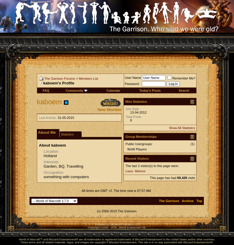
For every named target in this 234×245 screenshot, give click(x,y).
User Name (133, 77)
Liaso (129, 171)
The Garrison (169, 201)
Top (199, 201)
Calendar (113, 90)
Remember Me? (181, 78)
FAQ (46, 90)
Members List (88, 78)
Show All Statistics (182, 128)
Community (77, 90)
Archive (188, 201)
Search (183, 90)
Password (132, 84)
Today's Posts (150, 90)
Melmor (140, 171)
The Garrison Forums (59, 78)
